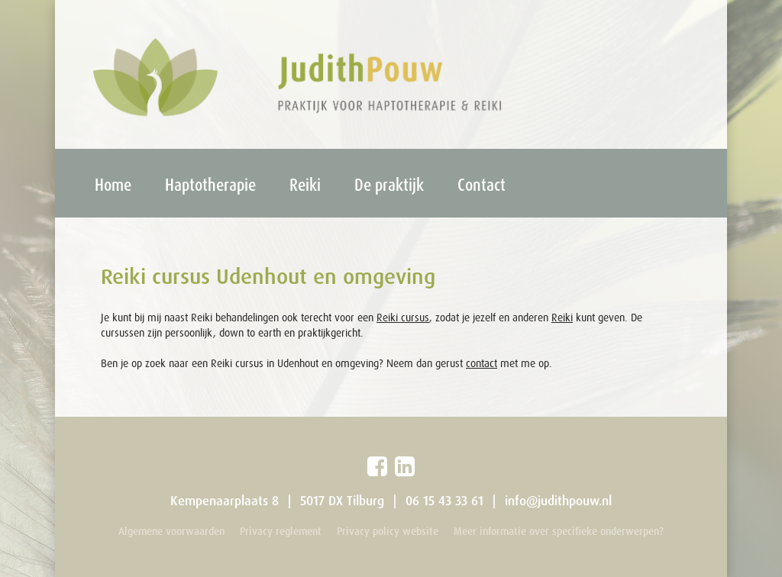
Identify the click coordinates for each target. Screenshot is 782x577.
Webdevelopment (669, 549)
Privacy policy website (387, 530)
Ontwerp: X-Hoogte (666, 549)
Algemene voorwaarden (171, 530)
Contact (481, 184)
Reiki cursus (402, 317)
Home (113, 184)
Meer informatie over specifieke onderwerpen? (559, 530)
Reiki (305, 184)
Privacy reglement (281, 530)
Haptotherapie (210, 184)
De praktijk (389, 184)
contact (481, 363)
